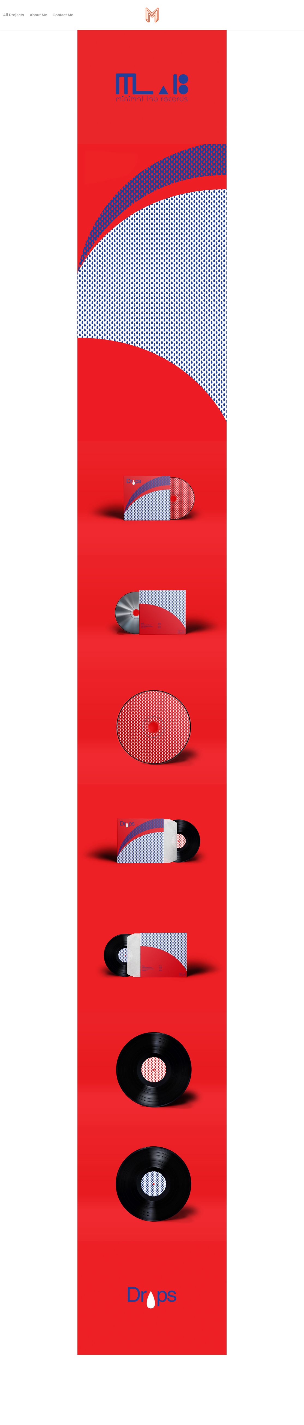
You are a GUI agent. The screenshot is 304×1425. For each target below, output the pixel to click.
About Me (38, 15)
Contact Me (63, 15)
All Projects (13, 15)
